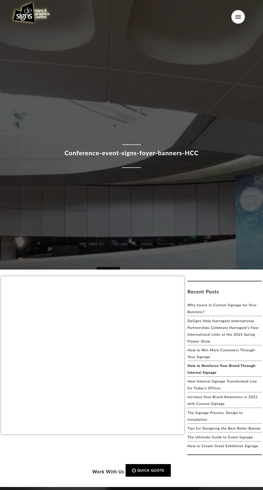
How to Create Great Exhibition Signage (222, 446)
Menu (238, 17)
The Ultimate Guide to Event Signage (220, 437)
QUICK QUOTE (148, 470)
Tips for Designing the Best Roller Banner (224, 428)
